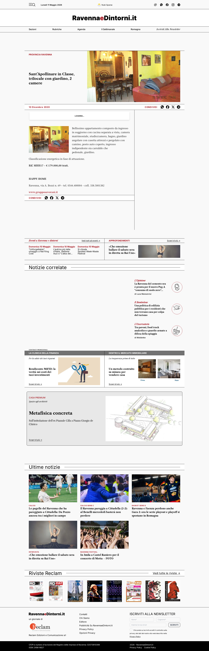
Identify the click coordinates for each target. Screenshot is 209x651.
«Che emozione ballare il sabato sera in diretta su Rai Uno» (122, 249)
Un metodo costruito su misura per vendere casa (121, 372)
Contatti (83, 614)
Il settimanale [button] (108, 29)
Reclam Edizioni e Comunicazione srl (47, 635)
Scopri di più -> (173, 241)
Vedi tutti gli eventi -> (91, 241)
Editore (83, 621)
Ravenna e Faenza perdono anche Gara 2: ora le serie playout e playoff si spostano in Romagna (156, 512)
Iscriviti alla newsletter (168, 29)
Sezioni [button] (32, 29)
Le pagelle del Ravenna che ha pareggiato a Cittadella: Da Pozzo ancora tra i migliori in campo (49, 512)
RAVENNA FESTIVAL (89, 552)
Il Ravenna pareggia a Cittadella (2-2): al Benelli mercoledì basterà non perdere (103, 512)
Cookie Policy (150, 647)
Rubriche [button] (56, 29)
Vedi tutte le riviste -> (166, 573)
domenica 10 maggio (40, 246)
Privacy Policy (86, 629)
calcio (32, 506)
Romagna (135, 29)
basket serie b (139, 506)
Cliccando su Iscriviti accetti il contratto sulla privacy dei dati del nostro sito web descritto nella (148, 633)
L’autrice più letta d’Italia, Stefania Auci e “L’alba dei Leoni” (62, 251)
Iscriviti (174, 625)
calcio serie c (87, 506)
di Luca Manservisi (142, 294)
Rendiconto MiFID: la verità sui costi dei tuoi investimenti (42, 372)
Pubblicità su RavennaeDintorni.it (95, 625)
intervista (34, 552)
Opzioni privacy (87, 633)
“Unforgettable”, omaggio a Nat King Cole (39, 251)
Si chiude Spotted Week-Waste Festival (88, 251)
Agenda (81, 29)
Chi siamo (84, 618)
